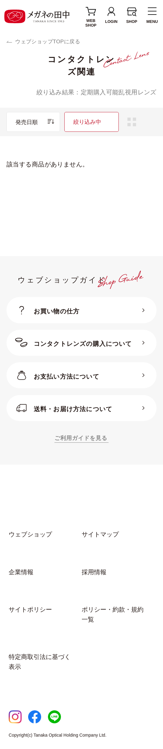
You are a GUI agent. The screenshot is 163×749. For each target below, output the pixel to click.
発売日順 (26, 122)
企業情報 (21, 572)
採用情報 (94, 572)
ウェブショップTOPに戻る (47, 42)
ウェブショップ (30, 534)
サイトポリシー (30, 609)
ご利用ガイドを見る (81, 438)
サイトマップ (100, 534)
